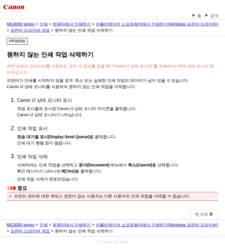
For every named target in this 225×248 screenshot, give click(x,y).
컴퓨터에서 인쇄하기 (72, 24)
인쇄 (44, 24)
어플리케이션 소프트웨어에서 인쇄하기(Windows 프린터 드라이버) (157, 24)
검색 (214, 15)
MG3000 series (21, 24)
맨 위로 (204, 214)
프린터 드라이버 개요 (30, 30)
